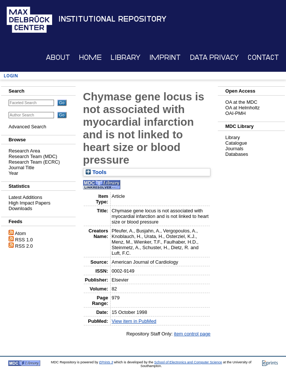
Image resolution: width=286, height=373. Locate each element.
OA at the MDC (241, 102)
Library (125, 57)
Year (13, 173)
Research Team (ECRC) (34, 162)
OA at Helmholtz (242, 107)
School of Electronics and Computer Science (188, 362)
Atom (20, 233)
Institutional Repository (112, 19)
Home (90, 57)
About (58, 57)
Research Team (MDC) (33, 156)
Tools (96, 172)
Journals (234, 148)
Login (11, 75)
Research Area (24, 151)
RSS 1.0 (24, 239)
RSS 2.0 (24, 246)
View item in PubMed (134, 321)
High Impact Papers (29, 203)
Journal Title (21, 167)
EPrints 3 (106, 362)
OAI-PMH (235, 113)
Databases (236, 154)
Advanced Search (27, 126)
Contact (263, 57)
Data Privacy (214, 57)
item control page (192, 334)
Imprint (165, 57)
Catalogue (236, 143)
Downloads (20, 208)
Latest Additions (25, 197)
